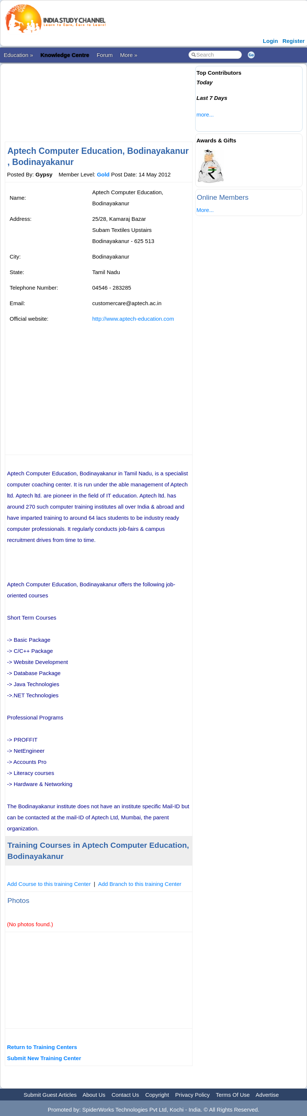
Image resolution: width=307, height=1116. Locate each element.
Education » (18, 55)
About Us (94, 1095)
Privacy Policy (192, 1095)
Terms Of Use (233, 1095)
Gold (103, 174)
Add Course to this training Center (49, 884)
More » (128, 55)
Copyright (157, 1095)
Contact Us (125, 1095)
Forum (105, 55)
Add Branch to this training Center (139, 884)
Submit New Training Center (44, 1058)
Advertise (267, 1095)
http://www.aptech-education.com (133, 319)
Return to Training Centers (42, 1047)
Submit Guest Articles (50, 1095)
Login (270, 41)
